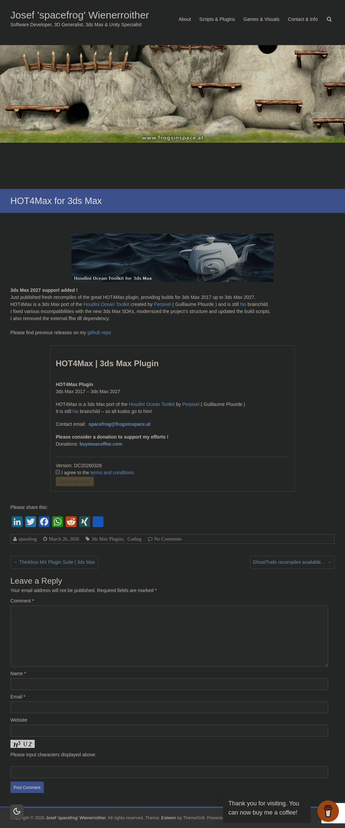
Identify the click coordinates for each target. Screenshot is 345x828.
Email (17, 696)
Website (18, 720)
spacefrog (28, 539)
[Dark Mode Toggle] (17, 811)
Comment (22, 600)
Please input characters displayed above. (53, 754)
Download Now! (75, 481)
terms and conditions (112, 472)
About (185, 19)
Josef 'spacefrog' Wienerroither (79, 15)
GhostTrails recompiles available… (292, 562)
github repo (99, 332)
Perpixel (162, 304)
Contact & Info (303, 19)
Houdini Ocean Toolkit (106, 304)
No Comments (168, 539)
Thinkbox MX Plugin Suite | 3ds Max (54, 562)
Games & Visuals (261, 19)
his (244, 304)
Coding (135, 539)
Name (18, 673)
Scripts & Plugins (217, 19)
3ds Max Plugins (107, 539)
